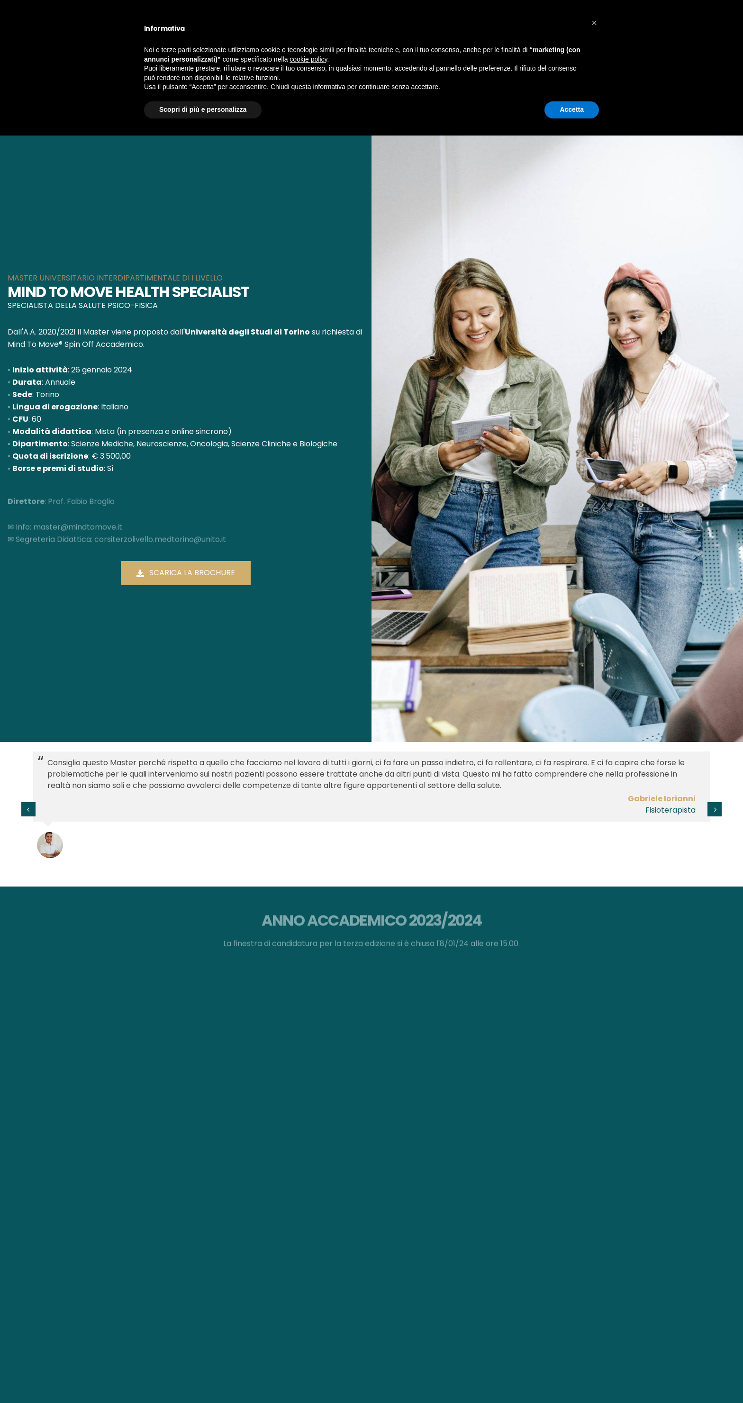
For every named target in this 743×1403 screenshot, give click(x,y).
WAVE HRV (620, 12)
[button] (594, 1290)
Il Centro (274, 59)
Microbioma (326, 59)
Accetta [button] (572, 1377)
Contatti (533, 59)
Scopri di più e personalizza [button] (202, 1377)
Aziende (376, 59)
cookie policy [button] (308, 1327)
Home (389, 108)
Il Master (421, 59)
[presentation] (28, 809)
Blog (495, 59)
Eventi (461, 59)
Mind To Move (219, 59)
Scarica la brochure (187, 572)
